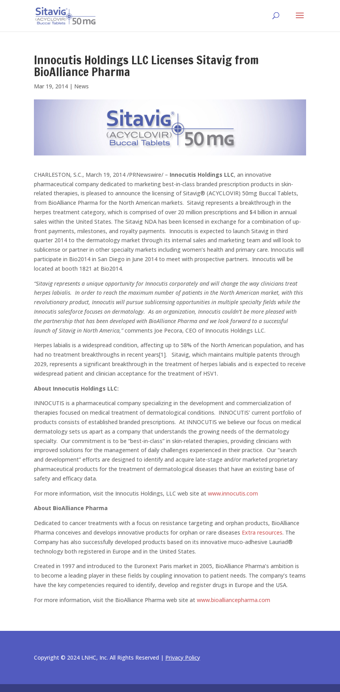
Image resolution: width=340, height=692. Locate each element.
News (81, 86)
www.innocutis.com (233, 493)
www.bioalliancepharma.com (233, 600)
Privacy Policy (182, 657)
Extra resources (262, 532)
